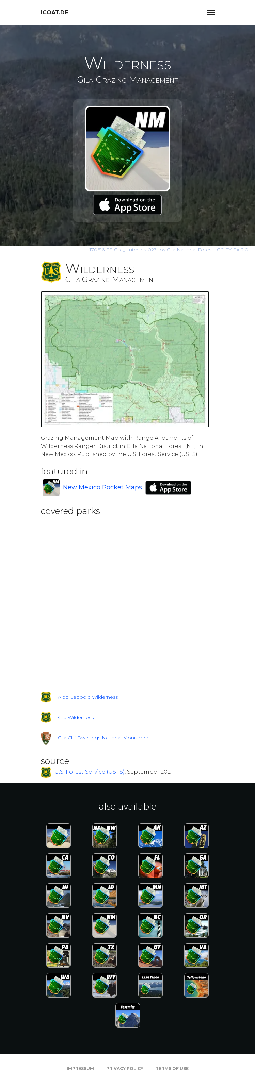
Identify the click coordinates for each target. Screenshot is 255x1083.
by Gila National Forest (150, 250)
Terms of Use (172, 1068)
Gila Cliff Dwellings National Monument (104, 738)
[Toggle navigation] (211, 13)
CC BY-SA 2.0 (232, 250)
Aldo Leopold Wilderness (88, 697)
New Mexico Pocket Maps (102, 487)
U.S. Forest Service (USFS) (89, 772)
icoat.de (54, 12)
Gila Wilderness (76, 717)
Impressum (80, 1068)
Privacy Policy (124, 1068)
